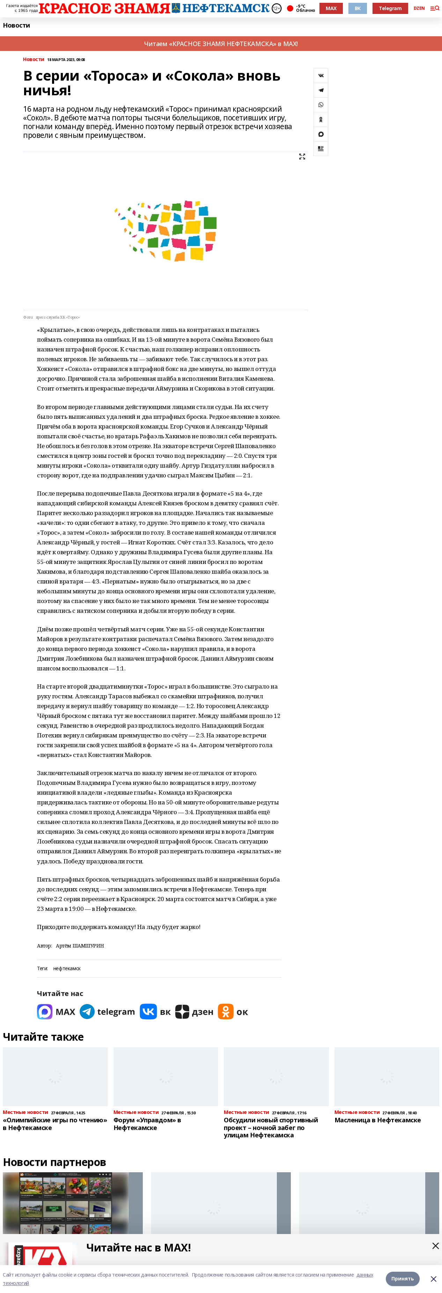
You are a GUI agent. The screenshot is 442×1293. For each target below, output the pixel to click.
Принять (402, 1279)
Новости (16, 25)
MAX (331, 8)
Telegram (390, 8)
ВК (358, 8)
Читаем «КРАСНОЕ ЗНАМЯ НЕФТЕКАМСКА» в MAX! (221, 43)
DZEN (419, 8)
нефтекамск (67, 969)
